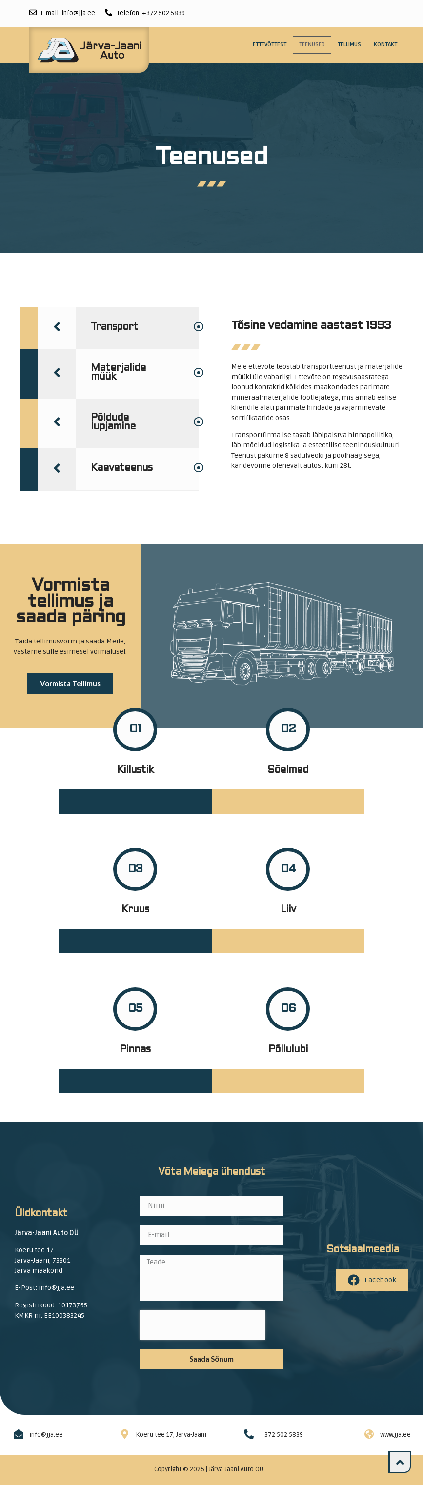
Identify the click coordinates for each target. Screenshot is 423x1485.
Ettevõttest (269, 44)
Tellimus (349, 44)
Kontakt (385, 44)
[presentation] (202, 1325)
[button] (70, 683)
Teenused (312, 44)
